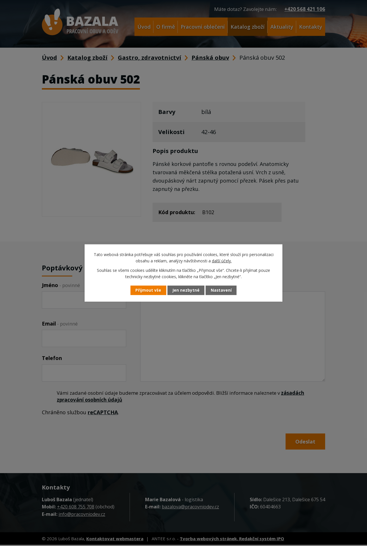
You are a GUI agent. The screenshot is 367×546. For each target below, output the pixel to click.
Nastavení (223, 290)
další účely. (222, 261)
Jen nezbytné (186, 290)
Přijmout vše (146, 290)
